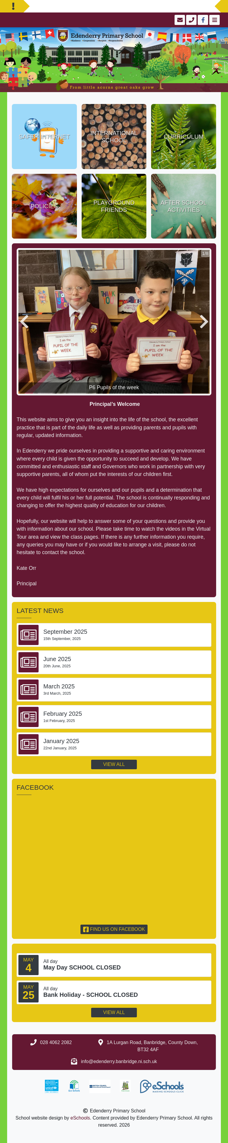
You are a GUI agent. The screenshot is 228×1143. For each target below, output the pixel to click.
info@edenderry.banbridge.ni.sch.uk (119, 1061)
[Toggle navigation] (214, 20)
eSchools (80, 1117)
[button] (24, 321)
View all (114, 764)
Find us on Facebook (114, 929)
